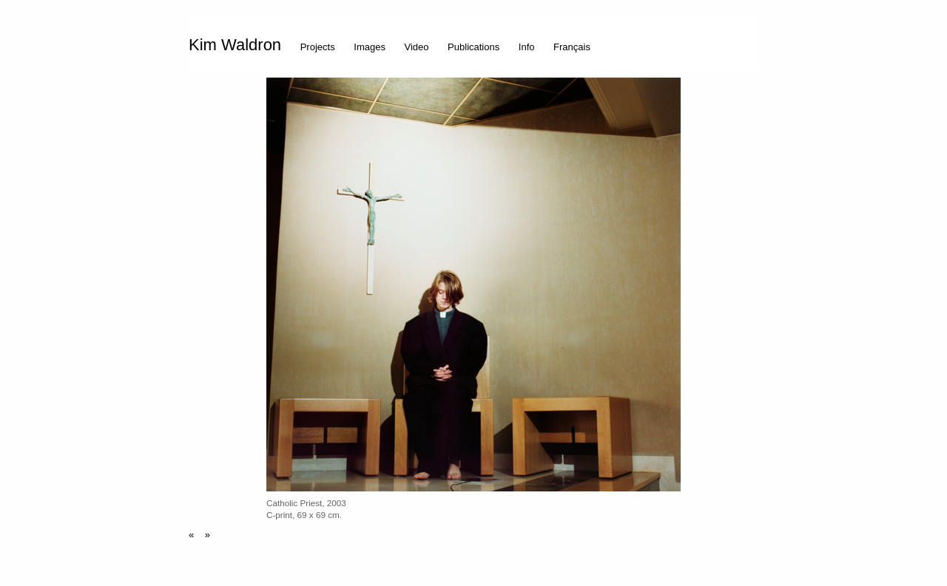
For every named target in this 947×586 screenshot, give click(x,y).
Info (527, 46)
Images (369, 46)
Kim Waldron (235, 44)
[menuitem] (239, 42)
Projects (317, 46)
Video (417, 46)
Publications (473, 46)
